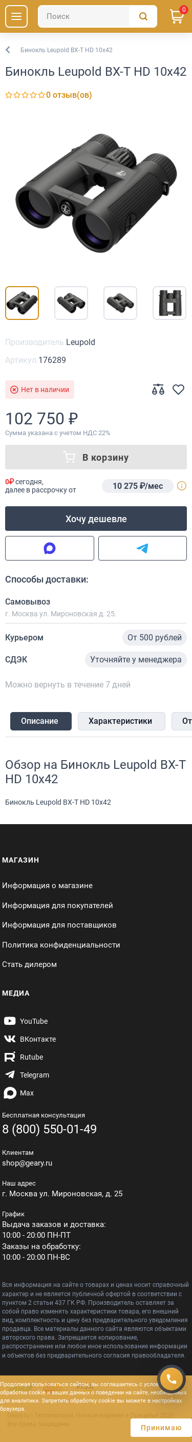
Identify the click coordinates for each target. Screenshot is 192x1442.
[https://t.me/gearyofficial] (25, 1075)
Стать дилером (29, 964)
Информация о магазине (47, 885)
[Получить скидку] (171, 1379)
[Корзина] (177, 16)
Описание (39, 721)
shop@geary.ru (27, 1163)
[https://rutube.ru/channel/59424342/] (22, 1057)
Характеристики (120, 721)
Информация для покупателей (57, 905)
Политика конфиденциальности (61, 945)
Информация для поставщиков (59, 925)
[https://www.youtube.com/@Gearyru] (25, 1021)
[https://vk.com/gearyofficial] (29, 1039)
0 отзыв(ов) (69, 95)
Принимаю (161, 1428)
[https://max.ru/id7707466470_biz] (18, 1093)
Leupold (80, 342)
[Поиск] (97, 16)
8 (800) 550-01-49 (49, 1129)
